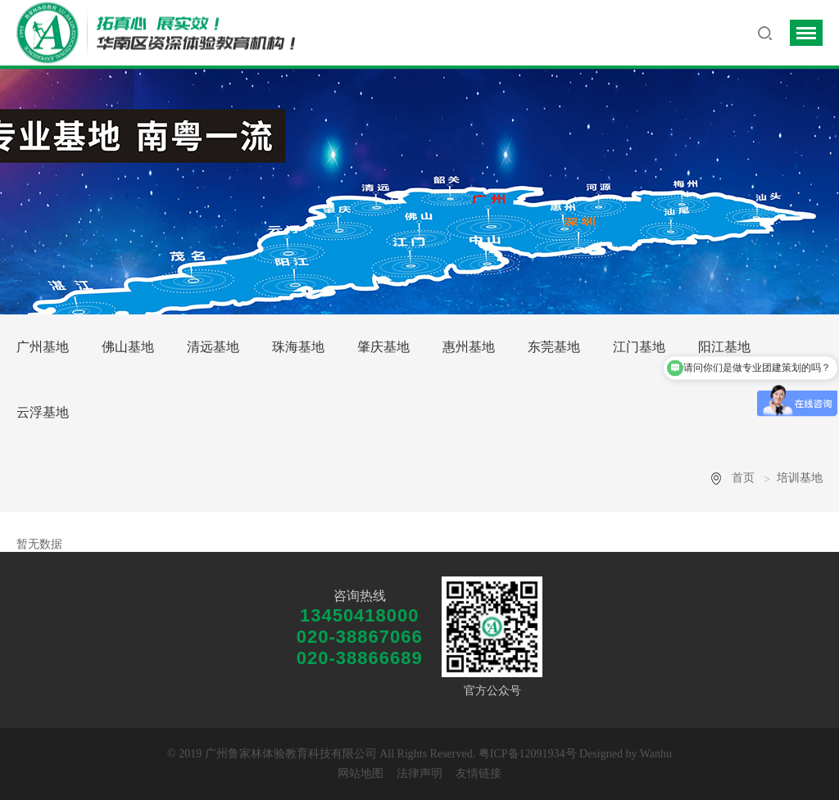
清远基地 (213, 347)
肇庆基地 (383, 347)
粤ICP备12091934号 (527, 754)
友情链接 (478, 773)
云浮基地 (42, 412)
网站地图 (360, 773)
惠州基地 (468, 347)
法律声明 (419, 773)
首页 (743, 478)
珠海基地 (298, 347)
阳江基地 (724, 347)
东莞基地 (554, 347)
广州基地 (42, 347)
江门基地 (639, 347)
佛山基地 (128, 347)
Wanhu (656, 754)
